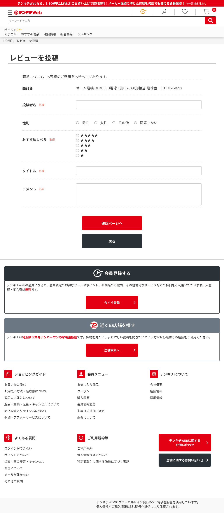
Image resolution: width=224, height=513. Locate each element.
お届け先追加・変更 (91, 411)
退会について (86, 417)
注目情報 (50, 34)
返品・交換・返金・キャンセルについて (32, 404)
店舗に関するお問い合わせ (184, 460)
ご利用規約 (85, 448)
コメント (29, 188)
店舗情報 (156, 391)
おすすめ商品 (30, 34)
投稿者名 (29, 104)
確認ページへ (112, 223)
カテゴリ (10, 34)
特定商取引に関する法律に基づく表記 (103, 461)
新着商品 (66, 34)
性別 (25, 122)
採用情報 (156, 397)
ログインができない (18, 448)
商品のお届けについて (19, 397)
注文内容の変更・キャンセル (24, 461)
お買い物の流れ (15, 384)
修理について (13, 468)
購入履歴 (83, 397)
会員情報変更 (86, 404)
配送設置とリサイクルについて (25, 411)
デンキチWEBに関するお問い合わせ (184, 442)
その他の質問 (13, 481)
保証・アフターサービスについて (27, 417)
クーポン (83, 391)
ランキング (84, 34)
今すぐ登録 (112, 302)
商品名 (27, 88)
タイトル (29, 170)
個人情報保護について (92, 455)
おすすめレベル (34, 139)
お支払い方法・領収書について (25, 391)
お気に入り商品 (88, 384)
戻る (112, 241)
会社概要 (156, 384)
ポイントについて (16, 455)
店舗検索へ (112, 350)
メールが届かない (16, 474)
